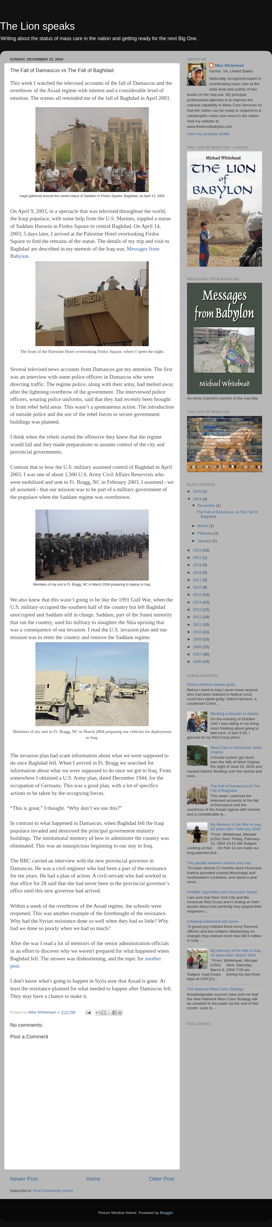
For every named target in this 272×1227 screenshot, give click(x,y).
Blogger (166, 1213)
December (206, 505)
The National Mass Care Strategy (215, 989)
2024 (198, 499)
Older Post (161, 1179)
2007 (198, 654)
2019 (198, 565)
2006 (198, 661)
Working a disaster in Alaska (234, 713)
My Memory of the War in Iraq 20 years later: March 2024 (235, 952)
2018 (198, 572)
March (203, 526)
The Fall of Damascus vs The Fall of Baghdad (235, 788)
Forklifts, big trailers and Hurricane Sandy (222, 892)
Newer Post (24, 1179)
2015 (198, 594)
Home (93, 1179)
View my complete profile (208, 134)
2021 (198, 557)
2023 (198, 550)
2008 (198, 647)
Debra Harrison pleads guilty (211, 684)
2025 (198, 491)
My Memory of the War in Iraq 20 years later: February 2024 (235, 826)
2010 (198, 632)
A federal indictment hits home (212, 921)
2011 (198, 624)
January (204, 541)
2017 (198, 580)
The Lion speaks (37, 26)
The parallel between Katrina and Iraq (219, 863)
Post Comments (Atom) (53, 1191)
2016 (198, 587)
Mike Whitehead (229, 65)
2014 (198, 602)
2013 (198, 609)
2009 (198, 639)
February (205, 533)
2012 (198, 617)
